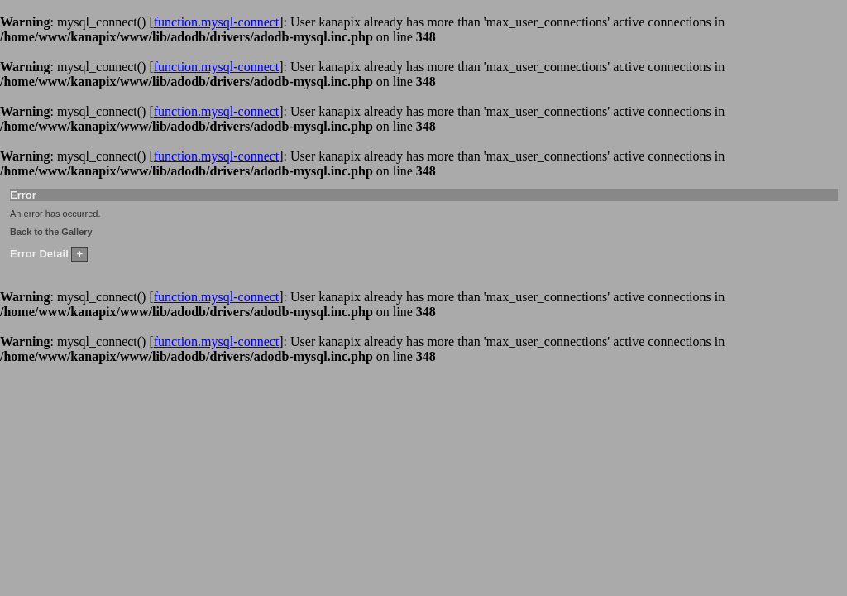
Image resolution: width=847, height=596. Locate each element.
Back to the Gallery (51, 232)
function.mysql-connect (217, 22)
